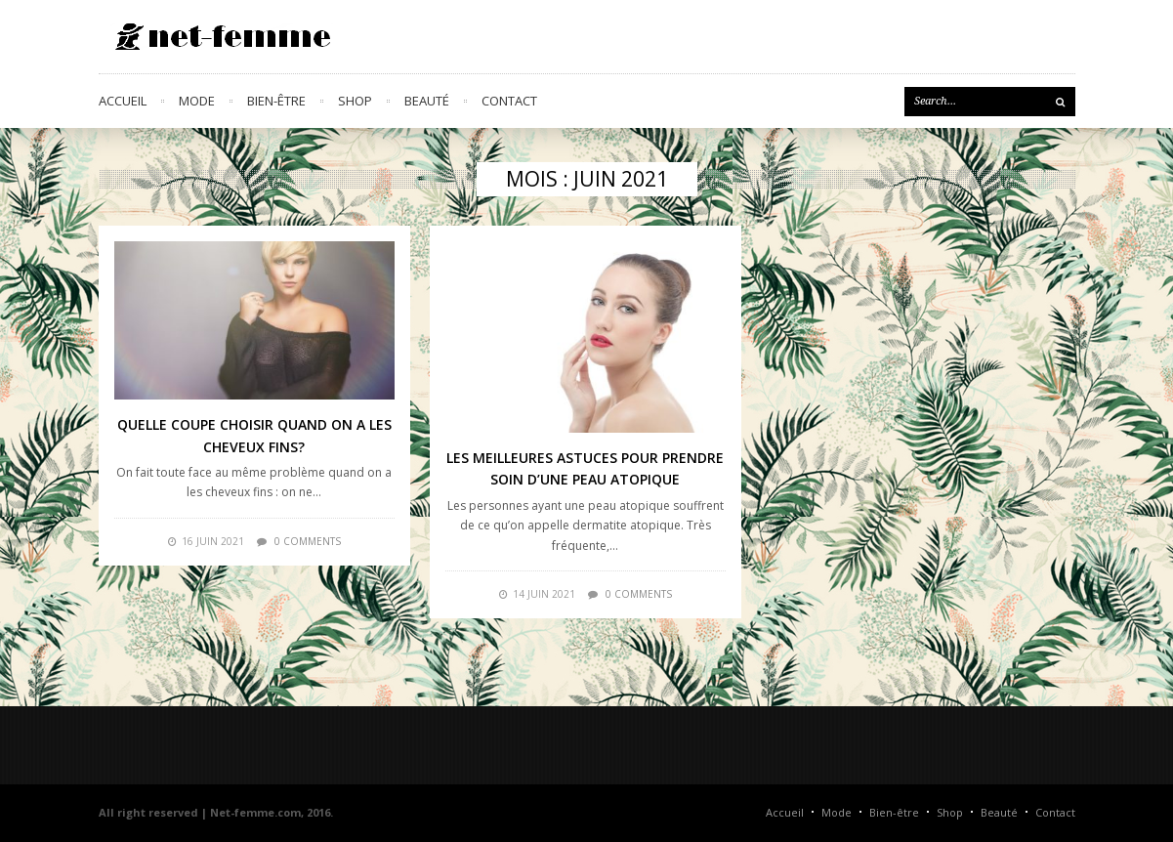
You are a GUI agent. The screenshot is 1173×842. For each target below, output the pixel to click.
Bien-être (276, 100)
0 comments (307, 541)
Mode (197, 100)
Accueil (123, 100)
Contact (509, 100)
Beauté (426, 100)
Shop (355, 100)
